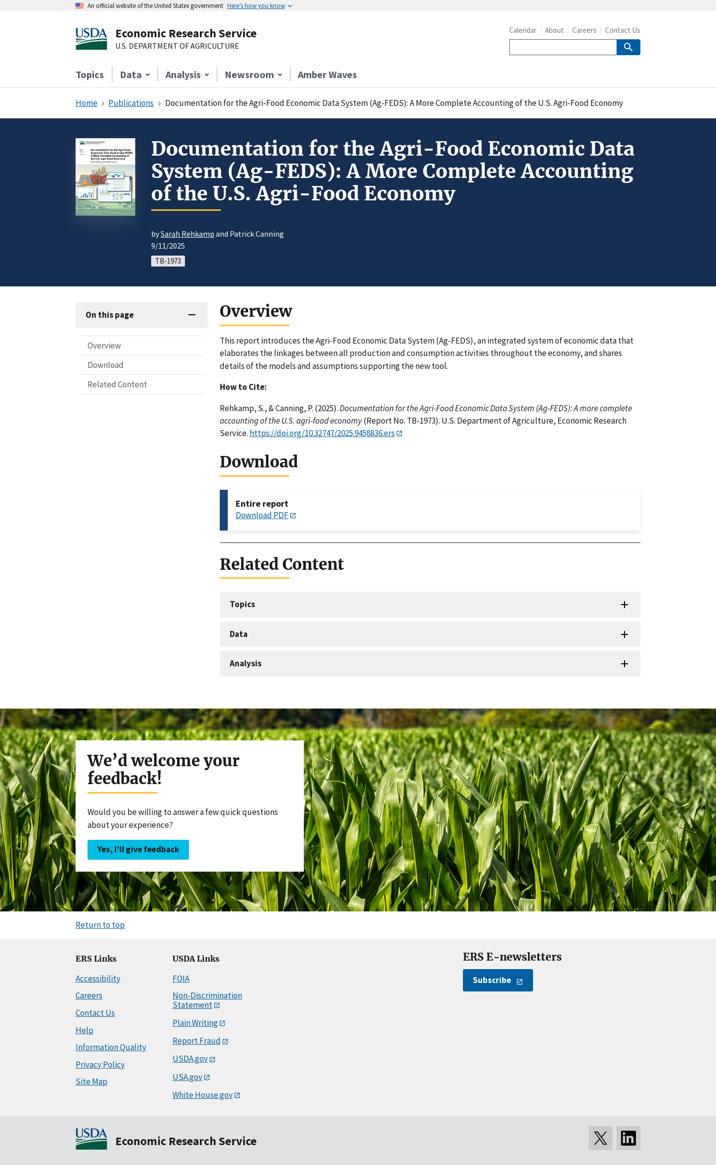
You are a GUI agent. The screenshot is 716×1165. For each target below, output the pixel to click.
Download (106, 364)
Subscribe (492, 980)
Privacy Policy (100, 1064)
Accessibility (98, 978)
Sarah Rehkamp (187, 234)
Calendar (523, 30)
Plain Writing (195, 1022)
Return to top (100, 924)
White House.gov (203, 1094)
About (554, 30)
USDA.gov (190, 1058)
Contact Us (622, 30)
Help (84, 1030)
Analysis (246, 663)
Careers (584, 30)
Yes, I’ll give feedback (138, 849)
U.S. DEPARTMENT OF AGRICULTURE (177, 46)
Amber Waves (327, 74)
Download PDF (262, 515)
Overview (104, 345)
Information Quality (111, 1047)
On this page (110, 314)
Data (239, 633)
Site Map (91, 1081)
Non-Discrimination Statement (207, 1000)
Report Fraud (197, 1040)
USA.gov (187, 1077)
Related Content (117, 384)
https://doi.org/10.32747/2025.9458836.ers (322, 433)
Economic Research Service (186, 33)
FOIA (181, 978)
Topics (90, 74)
